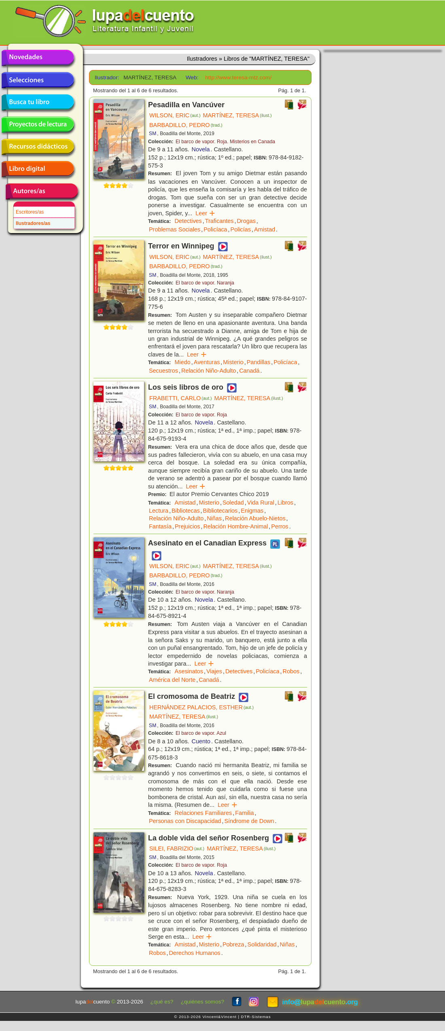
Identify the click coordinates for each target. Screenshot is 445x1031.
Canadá (249, 370)
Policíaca (215, 229)
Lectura (158, 510)
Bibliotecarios (220, 510)
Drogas (246, 221)
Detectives (188, 221)
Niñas (214, 518)
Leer (205, 213)
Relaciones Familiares (203, 813)
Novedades (37, 58)
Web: (192, 77)
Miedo (183, 362)
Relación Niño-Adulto (208, 370)
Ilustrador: (106, 77)
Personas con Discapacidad (185, 821)
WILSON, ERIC (175, 115)
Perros (279, 526)
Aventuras (207, 362)
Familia (244, 813)
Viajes (214, 671)
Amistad (264, 229)
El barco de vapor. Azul (201, 733)
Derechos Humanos (194, 953)
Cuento (201, 741)
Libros (285, 502)
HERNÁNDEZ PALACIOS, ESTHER (201, 707)
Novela (201, 149)
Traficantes (219, 221)
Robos (291, 671)
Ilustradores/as (33, 223)
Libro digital (37, 169)
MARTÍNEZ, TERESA (237, 115)
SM (152, 133)
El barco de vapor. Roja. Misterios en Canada (225, 141)
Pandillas (258, 362)
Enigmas (252, 510)
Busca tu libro (37, 102)
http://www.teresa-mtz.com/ (238, 77)
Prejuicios (187, 526)
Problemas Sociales (174, 229)
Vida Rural (260, 502)
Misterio (233, 362)
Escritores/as (30, 212)
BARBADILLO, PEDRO (185, 125)
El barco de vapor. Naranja (205, 283)
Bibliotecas (186, 510)
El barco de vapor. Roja (201, 415)
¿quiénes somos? (202, 1002)
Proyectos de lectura (37, 125)
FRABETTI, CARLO (180, 398)
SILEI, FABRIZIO (176, 848)
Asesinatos (189, 671)
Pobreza (233, 944)
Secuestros (163, 370)
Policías (241, 229)
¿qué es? (162, 1002)
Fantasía (160, 526)
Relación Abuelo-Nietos (255, 518)
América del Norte (172, 680)
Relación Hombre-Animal (235, 526)
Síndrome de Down (249, 821)
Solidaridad (262, 944)
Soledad (233, 502)
